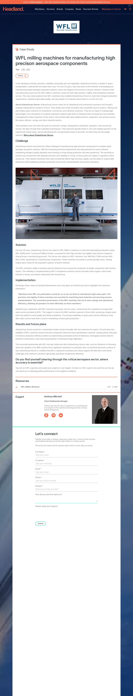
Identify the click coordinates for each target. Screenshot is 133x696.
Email (38, 469)
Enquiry (39, 486)
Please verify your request (46, 506)
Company (40, 460)
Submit (40, 523)
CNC (23, 69)
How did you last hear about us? (48, 494)
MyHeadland (36, 2)
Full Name (40, 452)
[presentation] (51, 515)
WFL (28, 69)
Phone (38, 477)
